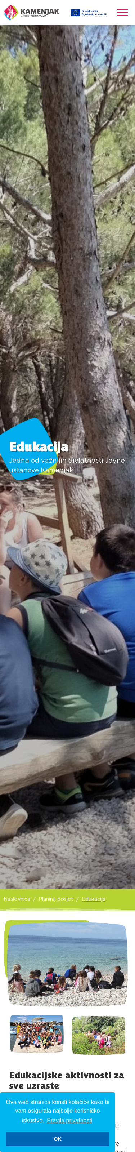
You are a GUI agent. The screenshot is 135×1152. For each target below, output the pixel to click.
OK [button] (58, 1139)
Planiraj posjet (56, 899)
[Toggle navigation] (122, 12)
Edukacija (93, 899)
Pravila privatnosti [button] (69, 1120)
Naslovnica (17, 899)
